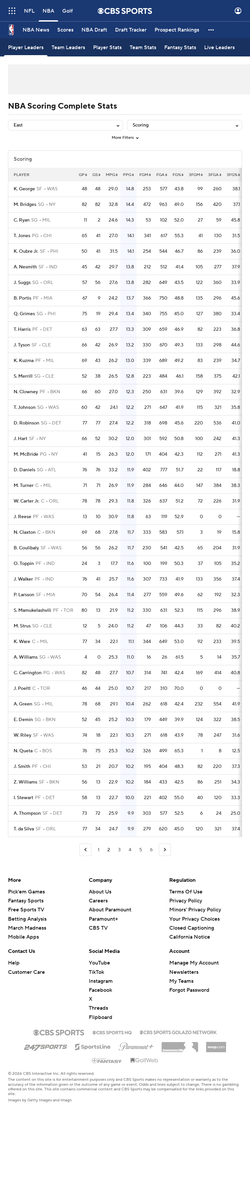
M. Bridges (25, 205)
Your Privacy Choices (194, 919)
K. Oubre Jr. (26, 251)
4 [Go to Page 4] (130, 850)
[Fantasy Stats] (180, 47)
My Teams (181, 981)
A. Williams (26, 657)
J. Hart (20, 439)
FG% (178, 174)
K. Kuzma (24, 361)
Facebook (100, 990)
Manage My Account (194, 963)
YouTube (99, 963)
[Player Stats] (107, 47)
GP (83, 174)
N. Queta (23, 751)
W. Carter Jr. (26, 501)
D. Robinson (26, 423)
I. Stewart (23, 798)
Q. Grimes (24, 314)
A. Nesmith (25, 267)
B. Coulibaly (26, 548)
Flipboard (100, 1017)
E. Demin (23, 720)
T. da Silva (24, 829)
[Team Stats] (143, 47)
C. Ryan (22, 220)
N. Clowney (26, 392)
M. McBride (26, 454)
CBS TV (98, 928)
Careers (98, 900)
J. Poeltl (22, 689)
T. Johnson (25, 408)
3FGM (196, 174)
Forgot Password (189, 990)
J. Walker (23, 579)
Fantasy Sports (26, 900)
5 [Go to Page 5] (140, 850)
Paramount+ (103, 919)
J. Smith (22, 767)
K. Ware (22, 642)
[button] (211, 30)
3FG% (233, 174)
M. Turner (24, 486)
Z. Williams (25, 782)
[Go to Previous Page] (85, 850)
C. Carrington (28, 673)
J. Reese (22, 517)
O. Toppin (24, 564)
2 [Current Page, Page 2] (108, 850)
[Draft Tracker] (131, 30)
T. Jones (22, 236)
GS (96, 174)
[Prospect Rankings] (177, 30)
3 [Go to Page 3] (119, 850)
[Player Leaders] (26, 47)
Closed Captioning (191, 928)
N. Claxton (25, 532)
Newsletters (183, 972)
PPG (128, 174)
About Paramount (110, 909)
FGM (145, 174)
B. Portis (22, 298)
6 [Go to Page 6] (151, 850)
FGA (161, 174)
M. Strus (22, 626)
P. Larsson (24, 595)
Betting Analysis (27, 919)
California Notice (189, 937)
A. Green (23, 704)
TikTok (96, 972)
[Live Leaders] (219, 47)
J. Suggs (22, 283)
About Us (100, 891)
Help (14, 963)
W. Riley (22, 735)
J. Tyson (22, 345)
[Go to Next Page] (165, 850)
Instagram (101, 981)
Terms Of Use (185, 891)
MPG (112, 174)
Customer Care (26, 972)
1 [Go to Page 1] (98, 850)
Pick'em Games (26, 891)
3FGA (214, 174)
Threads (98, 1008)
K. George (24, 189)
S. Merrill (23, 376)
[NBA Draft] (94, 30)
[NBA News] (36, 30)
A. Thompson (27, 813)
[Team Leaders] (68, 47)
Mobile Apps (23, 937)
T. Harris (22, 329)
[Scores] (65, 30)
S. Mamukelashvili (32, 610)
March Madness (27, 928)
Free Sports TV (26, 909)
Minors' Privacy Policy (195, 909)
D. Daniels (24, 470)
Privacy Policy (185, 900)
